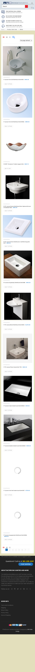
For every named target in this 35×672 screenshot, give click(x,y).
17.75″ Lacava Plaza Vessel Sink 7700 (15, 367)
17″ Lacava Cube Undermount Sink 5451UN (17, 406)
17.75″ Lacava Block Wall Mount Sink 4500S (17, 325)
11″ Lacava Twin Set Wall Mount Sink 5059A (16, 122)
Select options (8, 84)
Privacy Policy (5, 612)
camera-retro (15, 589)
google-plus (21, 589)
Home (2, 29)
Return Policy (4, 610)
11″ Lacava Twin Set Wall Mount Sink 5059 (16, 79)
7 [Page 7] (25, 550)
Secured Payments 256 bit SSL (14, 20)
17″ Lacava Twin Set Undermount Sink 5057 (17, 490)
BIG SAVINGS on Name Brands (13, 16)
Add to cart (8, 168)
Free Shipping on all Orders (13, 11)
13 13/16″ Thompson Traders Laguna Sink (16, 164)
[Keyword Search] (13, 6)
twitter (18, 589)
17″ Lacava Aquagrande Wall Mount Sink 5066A (15, 536)
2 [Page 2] (9, 550)
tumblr (30, 589)
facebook (12, 589)
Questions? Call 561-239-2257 (14, 25)
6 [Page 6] (22, 550)
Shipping (3, 608)
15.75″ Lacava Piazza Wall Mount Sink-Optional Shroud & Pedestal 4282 (17, 207)
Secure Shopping (5, 615)
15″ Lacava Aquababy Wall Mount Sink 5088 (17, 282)
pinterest (24, 589)
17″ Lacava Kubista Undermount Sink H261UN (17, 446)
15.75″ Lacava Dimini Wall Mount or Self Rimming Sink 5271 (17, 242)
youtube (27, 589)
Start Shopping (26, 564)
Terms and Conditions (7, 605)
